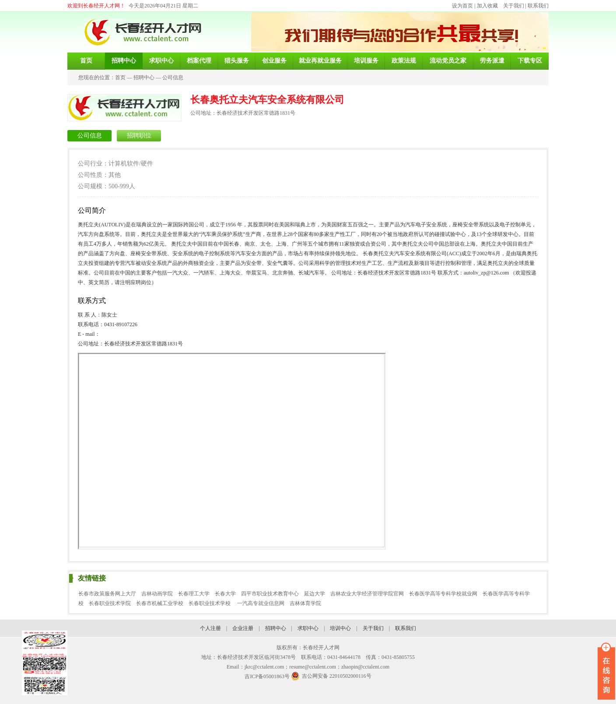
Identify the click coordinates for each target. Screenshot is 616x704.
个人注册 (210, 628)
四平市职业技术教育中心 (270, 594)
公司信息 (172, 77)
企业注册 (242, 628)
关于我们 (513, 6)
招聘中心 (143, 77)
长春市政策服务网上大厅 (107, 594)
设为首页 (462, 6)
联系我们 (538, 6)
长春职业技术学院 (110, 603)
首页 (120, 77)
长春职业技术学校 (210, 603)
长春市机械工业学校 (159, 603)
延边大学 (314, 594)
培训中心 (340, 628)
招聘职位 (139, 135)
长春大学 (225, 594)
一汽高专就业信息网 (260, 603)
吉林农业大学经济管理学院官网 (367, 594)
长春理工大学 (194, 594)
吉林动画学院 (157, 594)
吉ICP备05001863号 (267, 676)
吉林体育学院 (305, 603)
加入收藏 (487, 6)
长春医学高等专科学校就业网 (443, 594)
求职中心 (308, 628)
